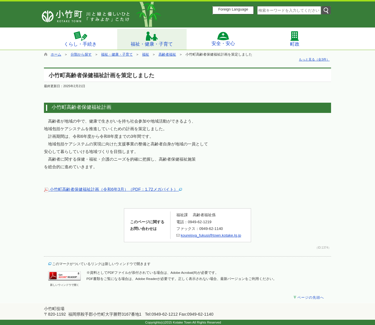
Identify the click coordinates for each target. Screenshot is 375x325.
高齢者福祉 (167, 54)
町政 (294, 39)
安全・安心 (223, 38)
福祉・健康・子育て (152, 39)
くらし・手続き (80, 39)
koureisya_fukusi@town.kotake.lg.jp (211, 235)
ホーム (56, 54)
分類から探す (81, 54)
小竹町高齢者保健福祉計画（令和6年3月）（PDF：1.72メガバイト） (113, 189)
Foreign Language (233, 9)
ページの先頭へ (310, 297)
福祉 (145, 54)
